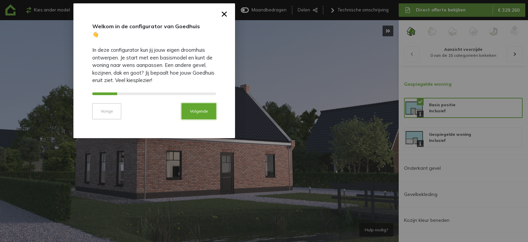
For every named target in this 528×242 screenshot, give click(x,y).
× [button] (334, 70)
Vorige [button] (216, 165)
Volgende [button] (309, 165)
